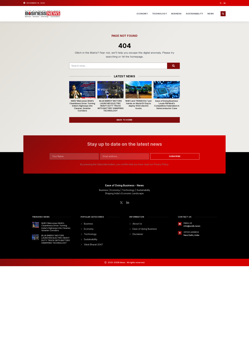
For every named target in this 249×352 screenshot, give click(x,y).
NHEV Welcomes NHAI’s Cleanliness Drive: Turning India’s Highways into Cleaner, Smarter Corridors (82, 106)
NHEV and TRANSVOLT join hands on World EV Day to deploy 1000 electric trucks (138, 104)
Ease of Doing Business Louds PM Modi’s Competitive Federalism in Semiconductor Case (166, 104)
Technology (159, 13)
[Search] (173, 66)
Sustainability (194, 13)
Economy (142, 13)
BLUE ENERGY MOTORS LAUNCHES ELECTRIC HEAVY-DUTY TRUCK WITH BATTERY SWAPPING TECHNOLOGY (110, 106)
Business (176, 13)
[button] (223, 13)
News (210, 13)
